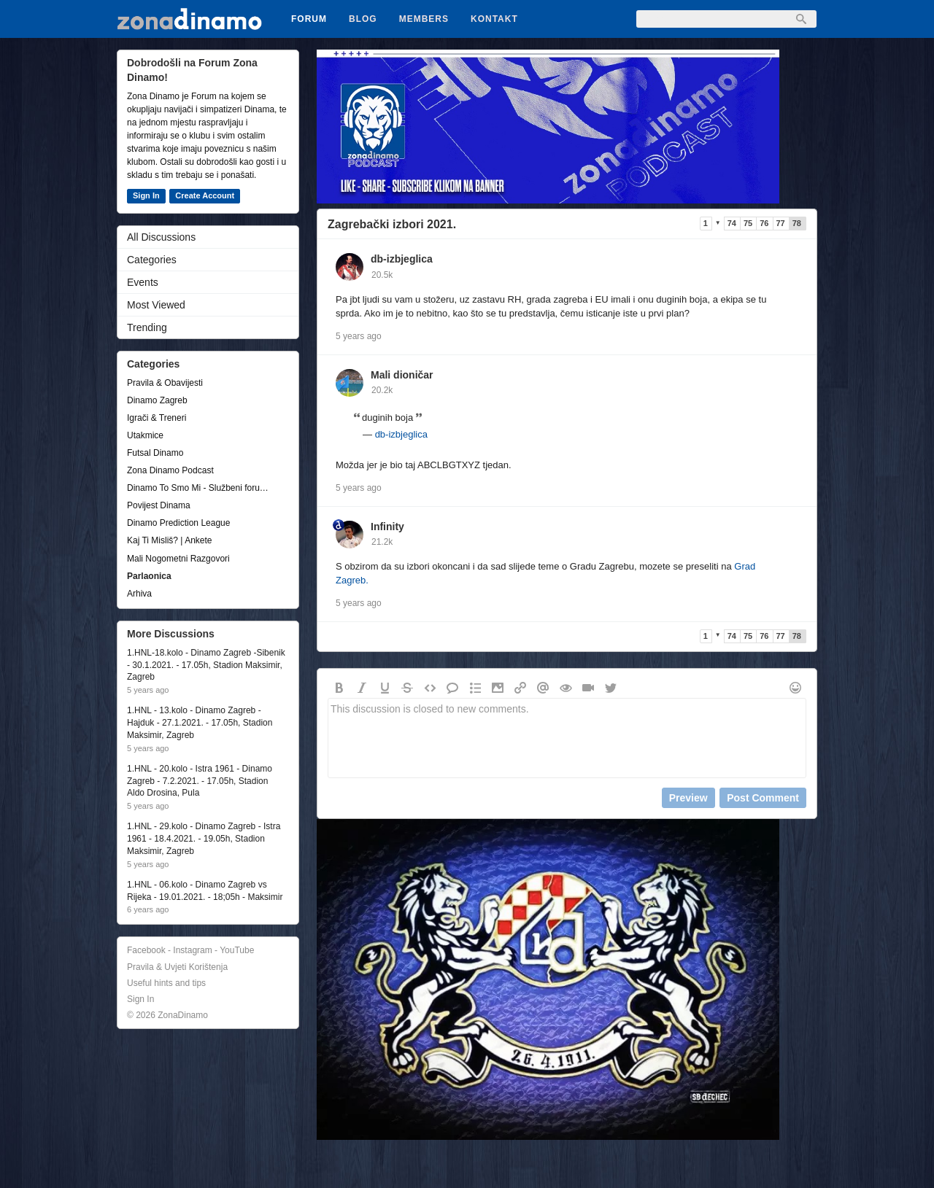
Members (424, 19)
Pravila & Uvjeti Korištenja (177, 967)
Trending (147, 327)
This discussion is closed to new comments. (567, 738)
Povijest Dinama (158, 505)
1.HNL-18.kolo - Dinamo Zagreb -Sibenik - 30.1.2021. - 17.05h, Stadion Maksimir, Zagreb (206, 665)
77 (780, 223)
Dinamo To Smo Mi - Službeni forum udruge (200, 488)
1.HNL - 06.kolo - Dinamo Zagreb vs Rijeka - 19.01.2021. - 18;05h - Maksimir (204, 891)
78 (796, 223)
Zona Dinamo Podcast (170, 470)
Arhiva (139, 594)
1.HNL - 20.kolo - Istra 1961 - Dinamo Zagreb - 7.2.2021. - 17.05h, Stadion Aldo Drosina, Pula (199, 781)
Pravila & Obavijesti (165, 383)
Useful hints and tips (166, 983)
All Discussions (161, 237)
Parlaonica (149, 576)
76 (764, 223)
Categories (152, 259)
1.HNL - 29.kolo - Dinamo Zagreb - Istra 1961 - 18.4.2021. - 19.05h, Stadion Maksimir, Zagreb (203, 838)
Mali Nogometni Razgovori (178, 559)
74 (731, 223)
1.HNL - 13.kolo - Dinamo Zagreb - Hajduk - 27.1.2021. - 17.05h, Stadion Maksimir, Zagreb (199, 722)
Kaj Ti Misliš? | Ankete (169, 540)
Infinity (387, 526)
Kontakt (494, 19)
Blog (363, 19)
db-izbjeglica (402, 259)
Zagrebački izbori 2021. (392, 224)
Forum (309, 19)
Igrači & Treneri (156, 418)
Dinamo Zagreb (157, 400)
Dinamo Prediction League (178, 523)
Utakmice (145, 435)
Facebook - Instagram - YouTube (190, 950)
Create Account (204, 195)
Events (142, 282)
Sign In (146, 195)
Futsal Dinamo (155, 453)
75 (748, 223)
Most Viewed (156, 305)
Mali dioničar (402, 375)
